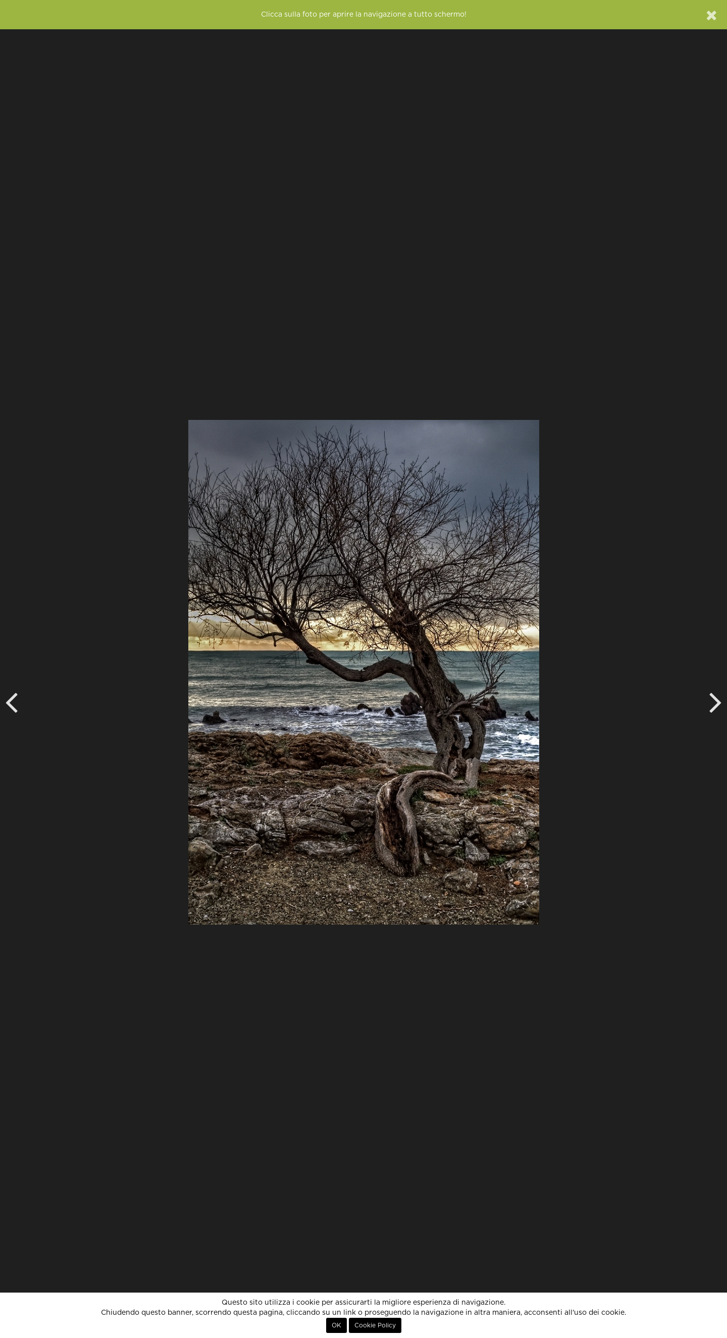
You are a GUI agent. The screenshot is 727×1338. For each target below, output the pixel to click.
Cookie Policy (375, 1325)
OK (336, 1325)
